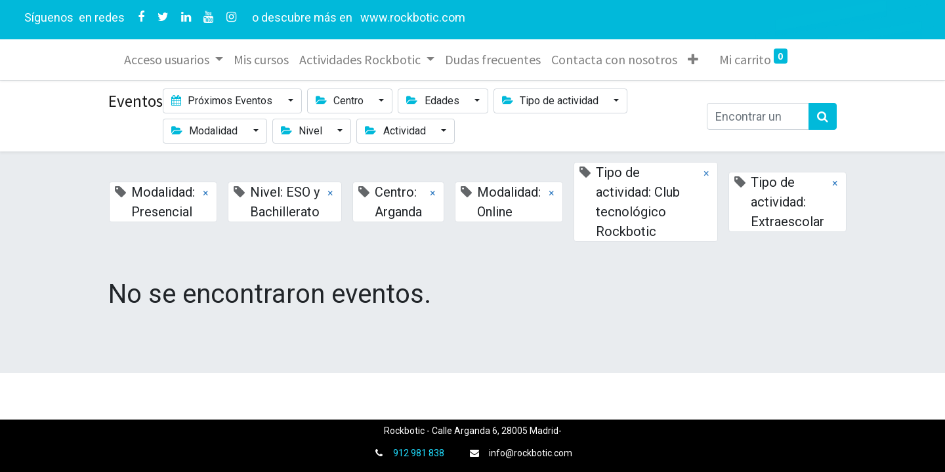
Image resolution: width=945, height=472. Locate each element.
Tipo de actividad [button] (551, 100)
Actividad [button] (396, 131)
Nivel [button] (303, 131)
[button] (693, 60)
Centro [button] (341, 100)
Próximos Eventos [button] (223, 100)
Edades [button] (433, 100)
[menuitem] (261, 60)
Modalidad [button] (205, 131)
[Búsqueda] (822, 116)
